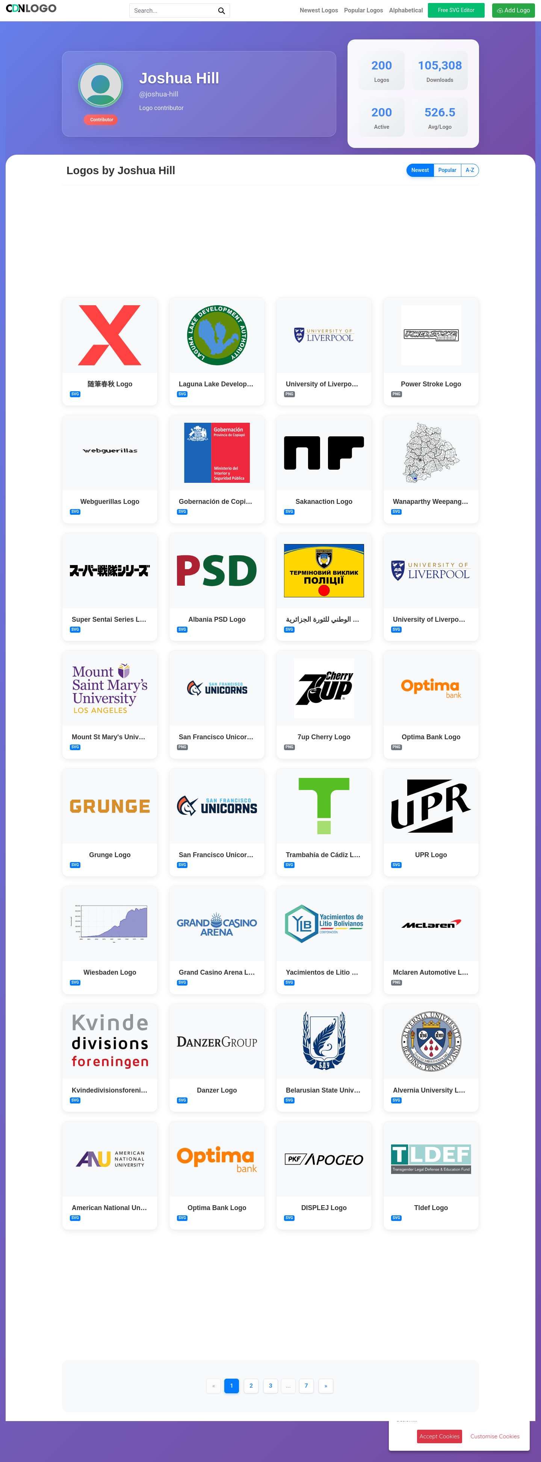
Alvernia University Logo (432, 1090)
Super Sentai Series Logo (112, 619)
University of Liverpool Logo (331, 383)
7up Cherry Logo (324, 737)
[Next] (327, 1385)
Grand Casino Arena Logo (219, 972)
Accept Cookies (440, 1436)
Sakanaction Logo (324, 501)
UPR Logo (431, 854)
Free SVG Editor (456, 10)
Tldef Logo (431, 1208)
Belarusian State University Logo (338, 1090)
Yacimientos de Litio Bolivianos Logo (344, 972)
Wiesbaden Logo (109, 972)
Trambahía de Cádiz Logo (326, 854)
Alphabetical (406, 10)
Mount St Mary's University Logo (123, 737)
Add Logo (513, 10)
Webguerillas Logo (109, 501)
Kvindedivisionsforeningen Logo (123, 1090)
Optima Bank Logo (431, 737)
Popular (447, 170)
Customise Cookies (495, 1436)
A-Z (470, 170)
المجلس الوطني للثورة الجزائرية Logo (340, 619)
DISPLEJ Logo (324, 1208)
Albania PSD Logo (217, 619)
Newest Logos (319, 10)
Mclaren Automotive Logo (433, 972)
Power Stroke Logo (431, 383)
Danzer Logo (217, 1090)
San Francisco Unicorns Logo (225, 737)
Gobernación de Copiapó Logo (227, 501)
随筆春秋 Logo (110, 383)
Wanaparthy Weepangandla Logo (445, 501)
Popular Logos (363, 10)
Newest (420, 170)
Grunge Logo (109, 854)
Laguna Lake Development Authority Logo (245, 383)
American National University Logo (126, 1208)
